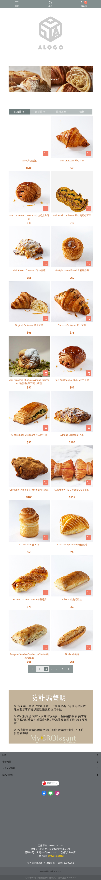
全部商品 (6, 761)
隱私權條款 (7, 775)
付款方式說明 (8, 768)
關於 (4, 755)
